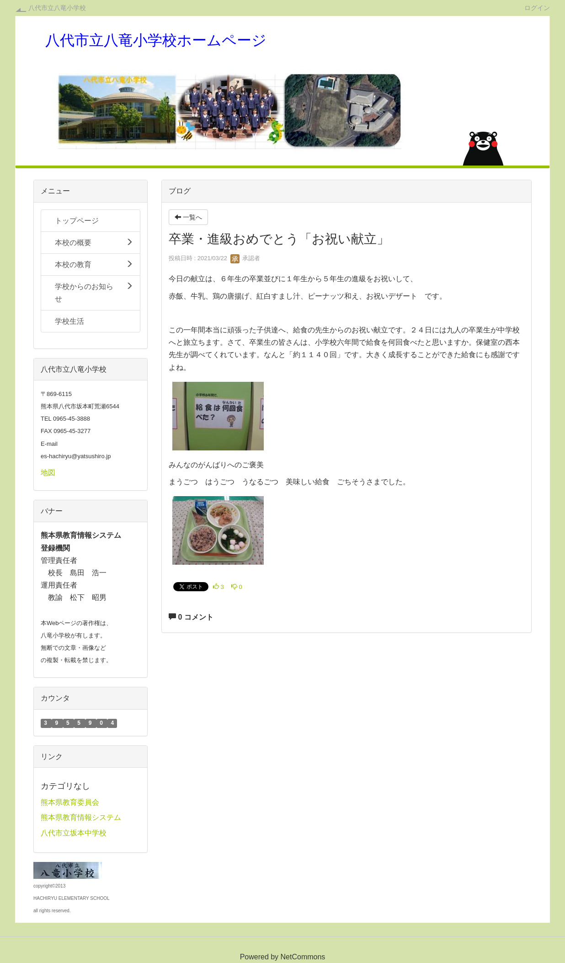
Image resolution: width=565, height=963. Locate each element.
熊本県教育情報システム (81, 817)
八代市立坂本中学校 (74, 833)
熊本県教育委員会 (70, 802)
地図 (48, 472)
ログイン (537, 7)
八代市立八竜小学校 (57, 7)
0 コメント (191, 617)
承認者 (245, 258)
